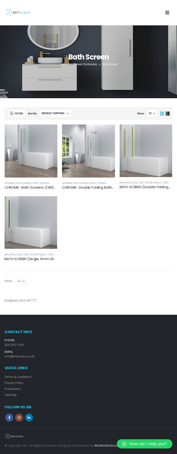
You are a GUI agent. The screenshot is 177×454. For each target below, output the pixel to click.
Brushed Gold (129, 182)
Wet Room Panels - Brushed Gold (45, 254)
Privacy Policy (14, 383)
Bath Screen (41, 183)
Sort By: (32, 113)
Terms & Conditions (18, 377)
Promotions (13, 389)
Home (64, 64)
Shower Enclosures (85, 64)
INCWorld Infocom (107, 445)
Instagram (19, 417)
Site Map (11, 395)
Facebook (9, 417)
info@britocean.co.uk (19, 356)
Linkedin (29, 417)
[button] (144, 443)
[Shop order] (55, 113)
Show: (141, 113)
